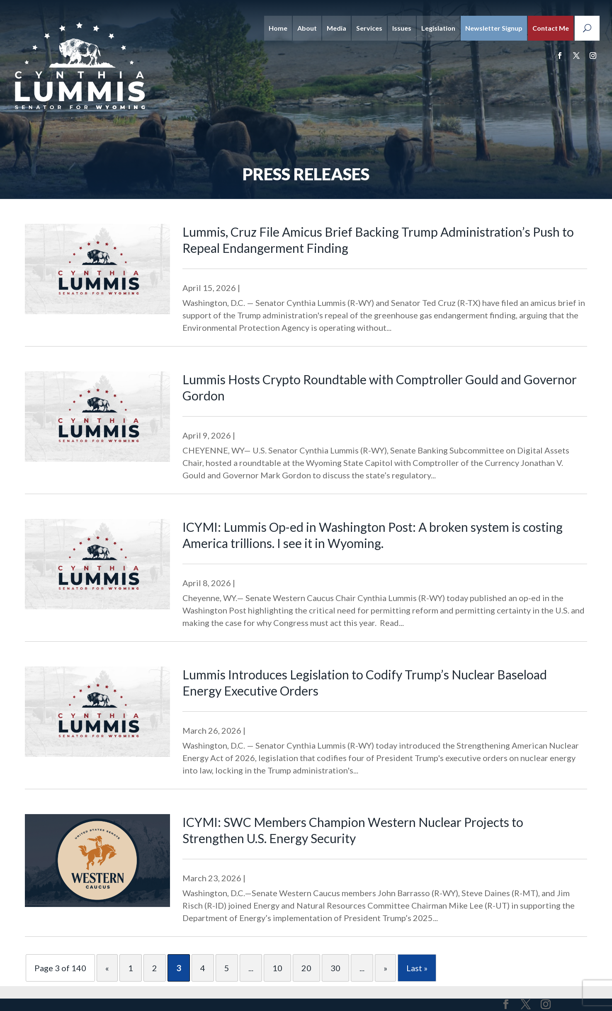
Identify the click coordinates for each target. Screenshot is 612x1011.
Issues (401, 28)
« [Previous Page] (107, 968)
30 (335, 968)
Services (369, 28)
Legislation (438, 28)
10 (277, 968)
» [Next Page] (385, 968)
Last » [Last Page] (416, 968)
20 (306, 968)
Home (278, 28)
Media (336, 28)
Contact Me (550, 28)
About (307, 28)
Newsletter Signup (493, 28)
